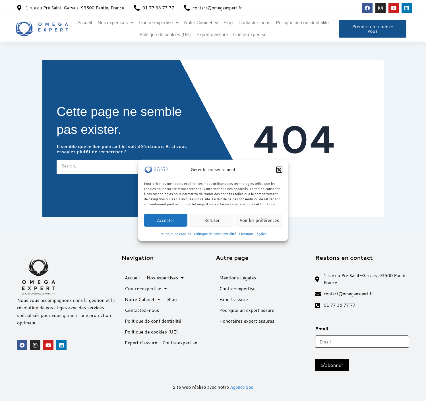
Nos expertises (115, 23)
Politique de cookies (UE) (165, 34)
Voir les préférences (259, 220)
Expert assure (233, 297)
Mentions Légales (252, 233)
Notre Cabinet (201, 23)
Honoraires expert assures (246, 319)
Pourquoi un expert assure (246, 308)
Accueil (84, 22)
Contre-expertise (158, 23)
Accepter (165, 220)
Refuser (212, 220)
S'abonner (332, 365)
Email (323, 329)
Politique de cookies (175, 233)
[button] (279, 170)
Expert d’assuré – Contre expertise (231, 34)
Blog (228, 22)
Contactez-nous (254, 22)
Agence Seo (241, 387)
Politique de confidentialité (215, 233)
